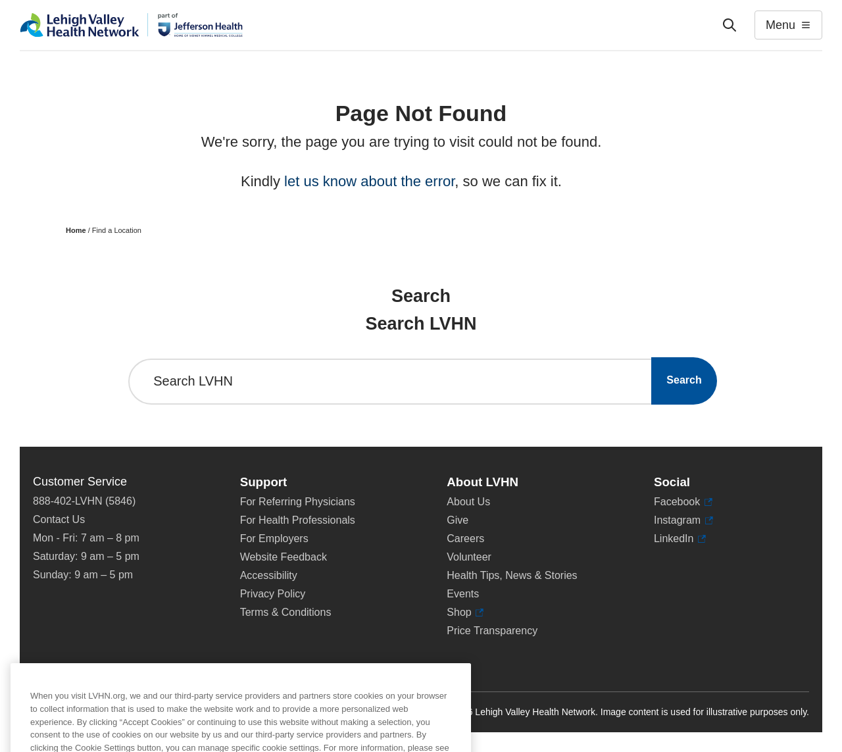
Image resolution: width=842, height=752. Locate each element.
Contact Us (59, 519)
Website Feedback (283, 557)
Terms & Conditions (286, 612)
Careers (465, 538)
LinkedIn (680, 539)
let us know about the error (369, 181)
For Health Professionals (297, 520)
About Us (468, 501)
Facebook (683, 502)
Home (76, 230)
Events (463, 593)
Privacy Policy (273, 593)
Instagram (683, 520)
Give (457, 520)
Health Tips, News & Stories (512, 575)
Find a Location (116, 230)
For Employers (274, 538)
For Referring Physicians (297, 501)
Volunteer (469, 557)
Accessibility (268, 575)
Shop (465, 612)
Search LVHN (193, 381)
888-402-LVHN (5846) (84, 501)
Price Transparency (492, 630)
